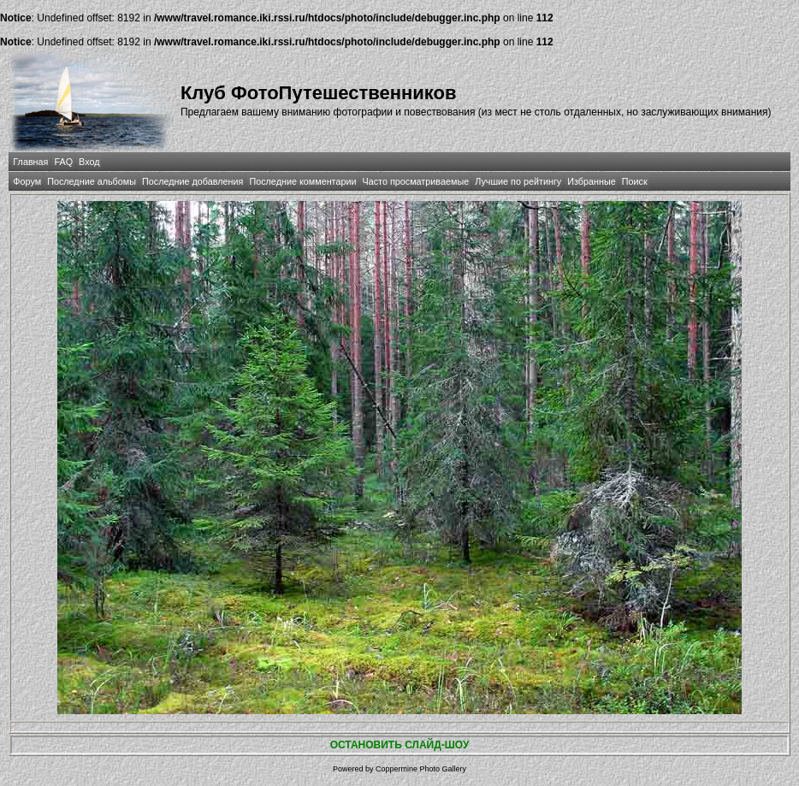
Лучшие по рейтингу (518, 181)
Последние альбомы (91, 181)
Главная (30, 162)
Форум (27, 181)
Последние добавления (192, 181)
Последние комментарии (302, 181)
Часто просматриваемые (416, 181)
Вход (89, 162)
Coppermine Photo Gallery (421, 769)
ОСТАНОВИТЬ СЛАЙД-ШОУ (400, 745)
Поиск (635, 181)
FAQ (63, 162)
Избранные (591, 181)
